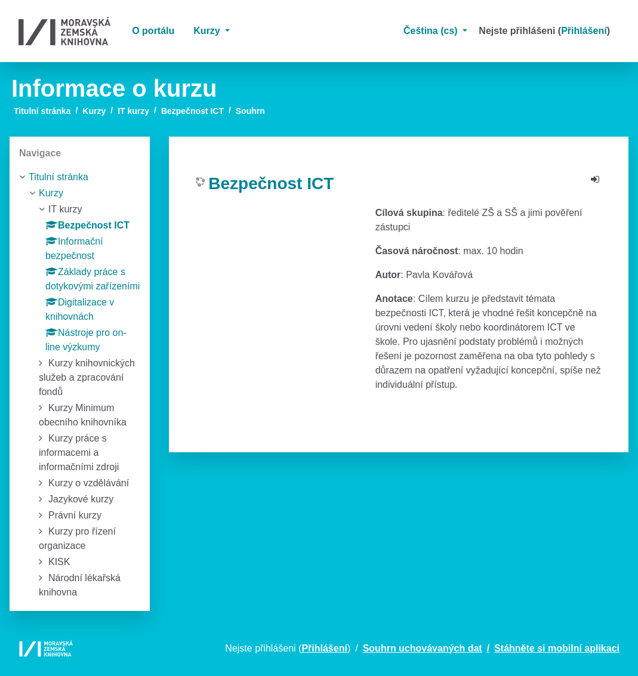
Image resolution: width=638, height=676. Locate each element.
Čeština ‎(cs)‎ (431, 31)
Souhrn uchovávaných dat (422, 648)
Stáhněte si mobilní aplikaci (556, 648)
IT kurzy (133, 111)
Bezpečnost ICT (192, 111)
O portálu (153, 31)
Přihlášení (583, 31)
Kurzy (208, 31)
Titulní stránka (42, 111)
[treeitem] (79, 177)
